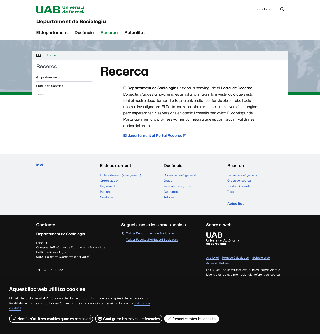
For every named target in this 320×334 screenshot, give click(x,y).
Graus (168, 185)
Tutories (169, 201)
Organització (109, 185)
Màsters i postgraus (177, 190)
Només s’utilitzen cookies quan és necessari (51, 318)
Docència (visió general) (180, 179)
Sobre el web (261, 264)
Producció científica (49, 90)
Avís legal (212, 264)
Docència (84, 36)
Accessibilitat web (218, 269)
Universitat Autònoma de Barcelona (74, 10)
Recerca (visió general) (242, 179)
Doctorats (171, 196)
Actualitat (134, 36)
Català (264, 11)
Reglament (107, 190)
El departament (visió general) (120, 179)
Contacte (106, 201)
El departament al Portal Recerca (152, 140)
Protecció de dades (235, 264)
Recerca (109, 36)
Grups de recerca (48, 81)
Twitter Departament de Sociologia (150, 239)
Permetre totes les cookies (192, 318)
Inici (40, 170)
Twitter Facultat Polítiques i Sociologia (152, 246)
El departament (52, 36)
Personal (106, 196)
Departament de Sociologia (88, 24)
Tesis (39, 98)
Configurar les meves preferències (129, 318)
